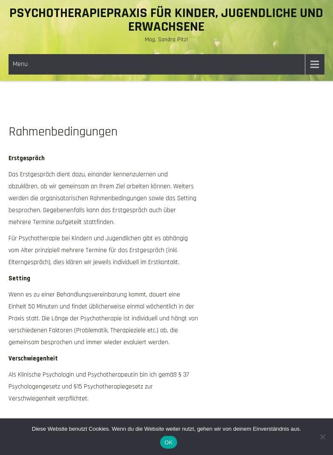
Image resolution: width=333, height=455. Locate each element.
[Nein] (322, 436)
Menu (20, 64)
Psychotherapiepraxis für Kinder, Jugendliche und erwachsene (166, 19)
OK (168, 442)
